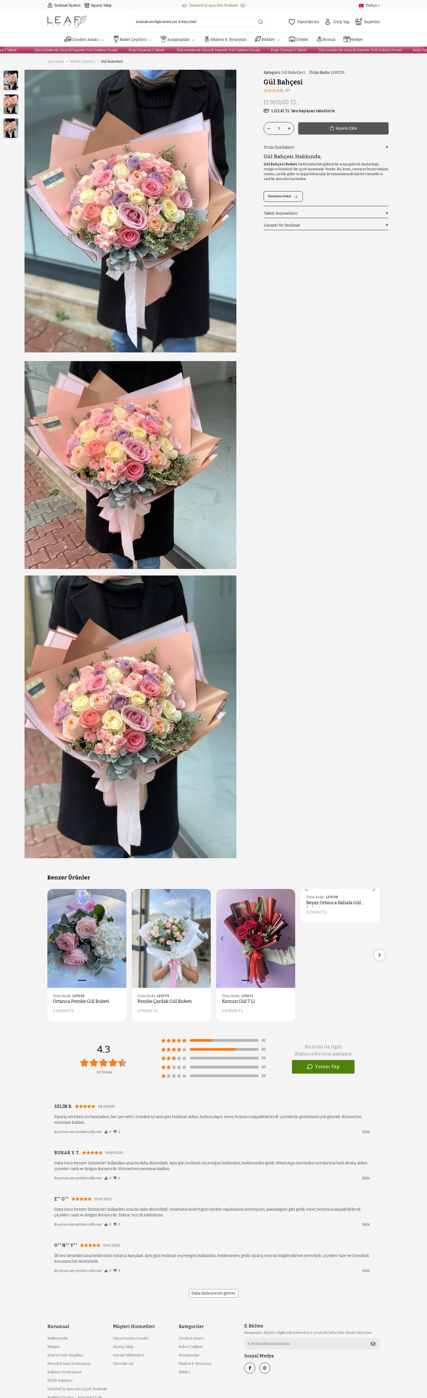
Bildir (366, 1132)
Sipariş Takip (98, 5)
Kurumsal (58, 1326)
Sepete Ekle (343, 128)
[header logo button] (67, 22)
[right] (380, 955)
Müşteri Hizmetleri (134, 1326)
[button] (85, 40)
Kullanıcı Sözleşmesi (64, 1372)
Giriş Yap (337, 22)
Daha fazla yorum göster (213, 1293)
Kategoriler (191, 1326)
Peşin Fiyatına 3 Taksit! (138, 50)
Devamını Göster (283, 196)
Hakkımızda (57, 1338)
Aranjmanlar (189, 1355)
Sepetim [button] (367, 21)
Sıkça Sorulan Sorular (131, 1338)
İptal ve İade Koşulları (65, 1355)
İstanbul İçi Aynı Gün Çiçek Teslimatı (77, 1389)
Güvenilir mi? (123, 1364)
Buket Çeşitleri (191, 1347)
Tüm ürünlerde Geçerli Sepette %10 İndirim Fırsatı (67, 50)
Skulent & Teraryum (195, 1364)
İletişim (53, 1347)
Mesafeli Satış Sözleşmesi (68, 1364)
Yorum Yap (323, 1067)
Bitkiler (184, 1372)
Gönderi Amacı (191, 1338)
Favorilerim (303, 22)
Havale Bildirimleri (128, 1355)
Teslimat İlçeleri (63, 5)
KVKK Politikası (59, 1380)
